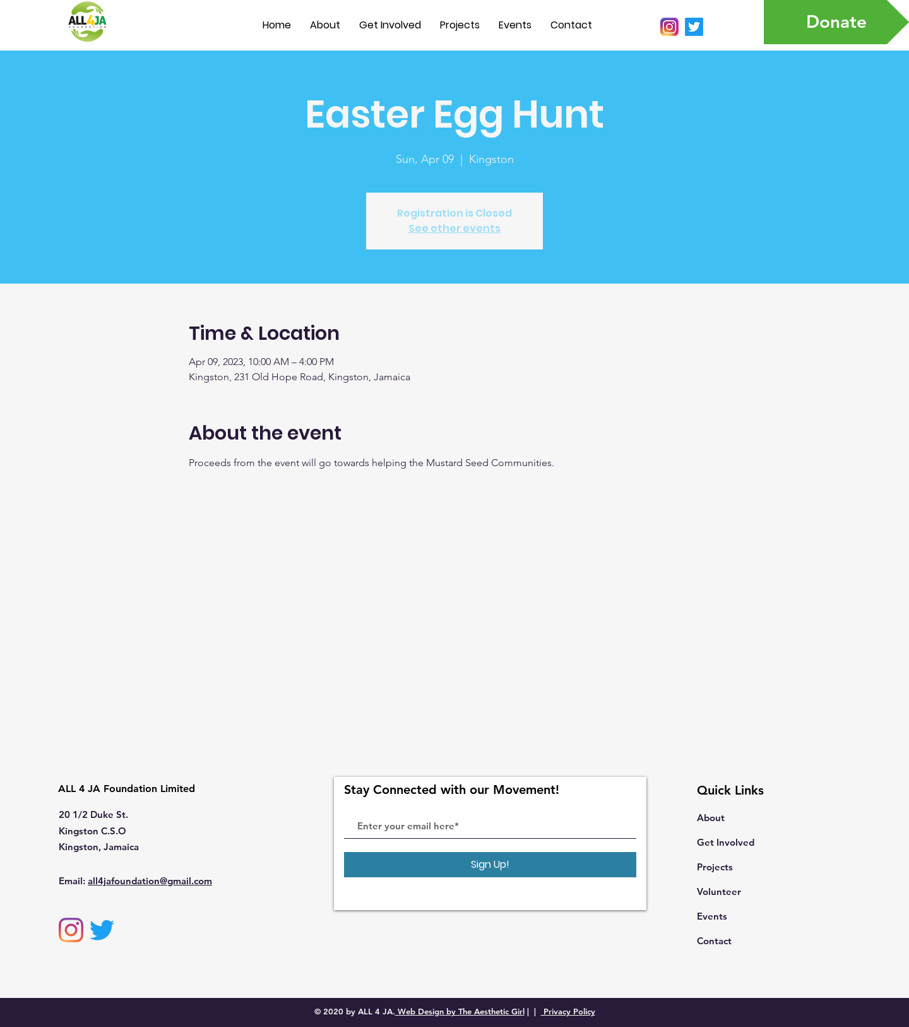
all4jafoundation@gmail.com (150, 881)
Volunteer (719, 892)
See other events (454, 228)
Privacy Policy (568, 1011)
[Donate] (836, 22)
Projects (715, 867)
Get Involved (725, 842)
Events (712, 916)
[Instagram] (71, 930)
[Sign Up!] (490, 864)
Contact (714, 941)
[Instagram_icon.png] (669, 27)
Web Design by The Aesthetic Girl (460, 1011)
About (711, 818)
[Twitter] (694, 27)
